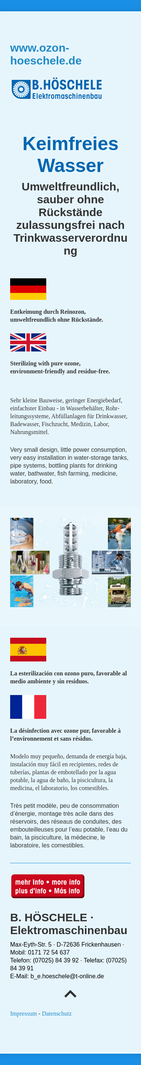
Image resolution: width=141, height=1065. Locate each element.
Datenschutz (56, 1013)
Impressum (23, 1013)
